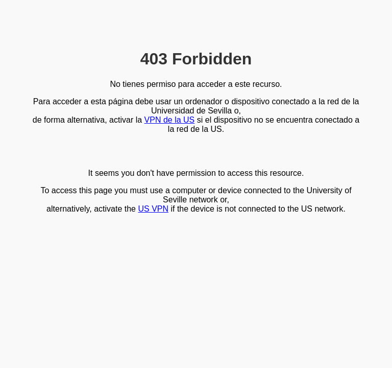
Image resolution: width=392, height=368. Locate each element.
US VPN (153, 208)
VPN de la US (169, 120)
